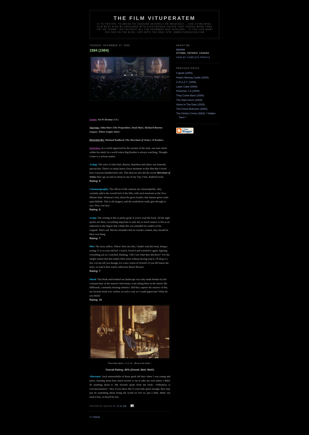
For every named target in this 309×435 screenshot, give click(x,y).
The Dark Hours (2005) (189, 100)
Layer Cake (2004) (186, 86)
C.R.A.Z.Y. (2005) (186, 82)
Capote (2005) (184, 73)
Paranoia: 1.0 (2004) (188, 90)
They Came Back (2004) (190, 95)
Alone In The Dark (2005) (190, 104)
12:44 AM (121, 406)
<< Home (94, 416)
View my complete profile (193, 57)
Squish (180, 50)
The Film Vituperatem (154, 18)
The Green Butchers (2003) (191, 108)
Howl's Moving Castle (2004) (192, 77)
